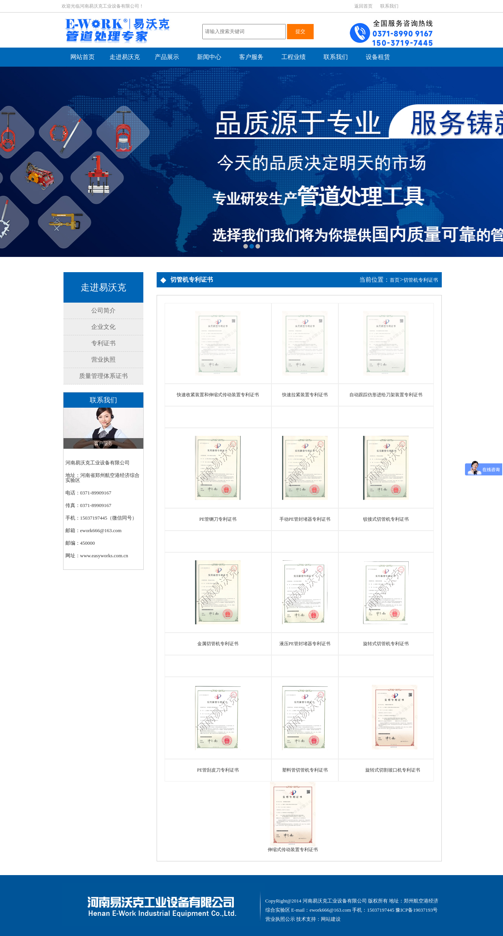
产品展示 (167, 57)
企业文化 (103, 327)
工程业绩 (293, 57)
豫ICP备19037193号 (416, 910)
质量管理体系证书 (103, 376)
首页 (395, 280)
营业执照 (103, 359)
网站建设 (331, 919)
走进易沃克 (124, 57)
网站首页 (82, 57)
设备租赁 (378, 57)
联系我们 (389, 6)
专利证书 (103, 343)
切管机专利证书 (420, 280)
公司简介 (103, 310)
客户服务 (251, 57)
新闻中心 (209, 57)
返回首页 (363, 6)
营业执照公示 (280, 919)
